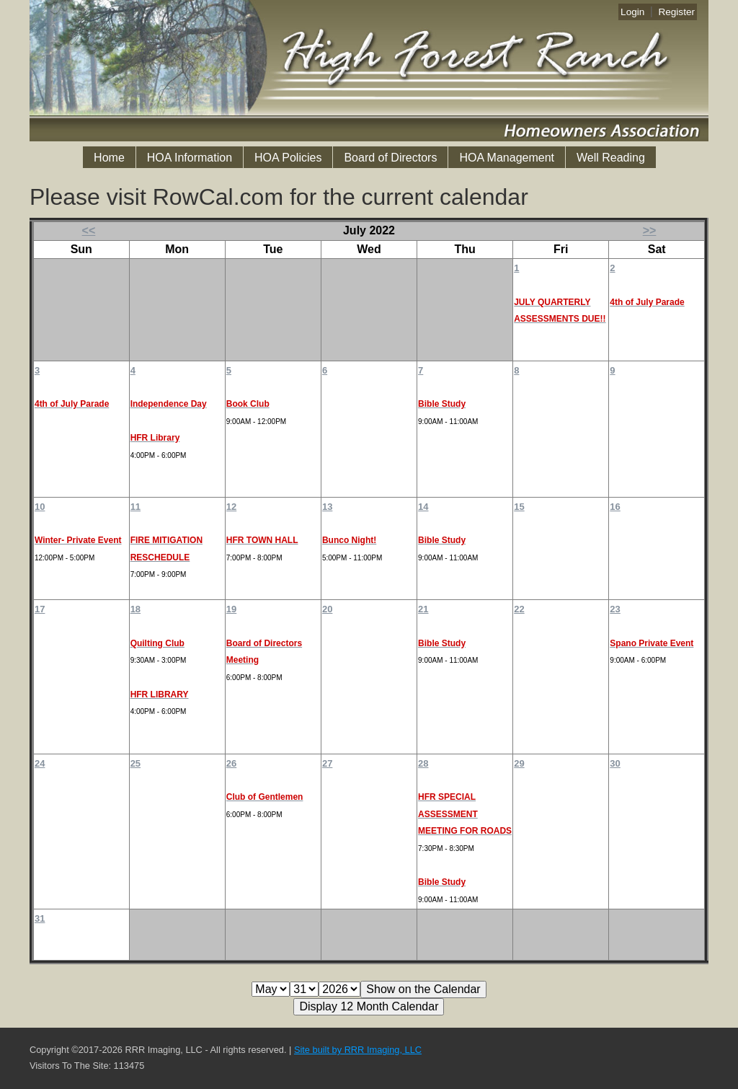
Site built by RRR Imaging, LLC (358, 1049)
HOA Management (506, 157)
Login (632, 11)
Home (109, 157)
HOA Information (189, 157)
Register (676, 11)
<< (89, 230)
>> (650, 230)
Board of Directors (390, 157)
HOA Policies (287, 157)
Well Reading (611, 157)
